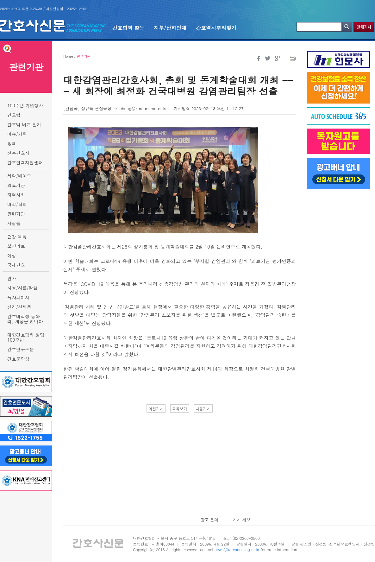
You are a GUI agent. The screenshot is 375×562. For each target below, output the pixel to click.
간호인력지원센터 (25, 162)
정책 (11, 143)
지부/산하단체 (170, 27)
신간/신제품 (19, 307)
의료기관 (16, 185)
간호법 (14, 115)
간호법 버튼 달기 (24, 124)
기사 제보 (241, 520)
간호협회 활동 (128, 27)
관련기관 (16, 214)
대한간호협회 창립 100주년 (25, 337)
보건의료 (16, 246)
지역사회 (16, 195)
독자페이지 (18, 297)
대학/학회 (17, 204)
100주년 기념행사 (25, 105)
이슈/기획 (17, 134)
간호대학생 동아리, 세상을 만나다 (25, 319)
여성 (11, 255)
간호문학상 (18, 359)
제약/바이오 (19, 176)
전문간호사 (18, 153)
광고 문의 (209, 520)
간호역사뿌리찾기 (216, 27)
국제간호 (16, 265)
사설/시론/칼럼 (22, 288)
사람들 (14, 223)
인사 (11, 278)
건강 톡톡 (17, 236)
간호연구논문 (20, 349)
